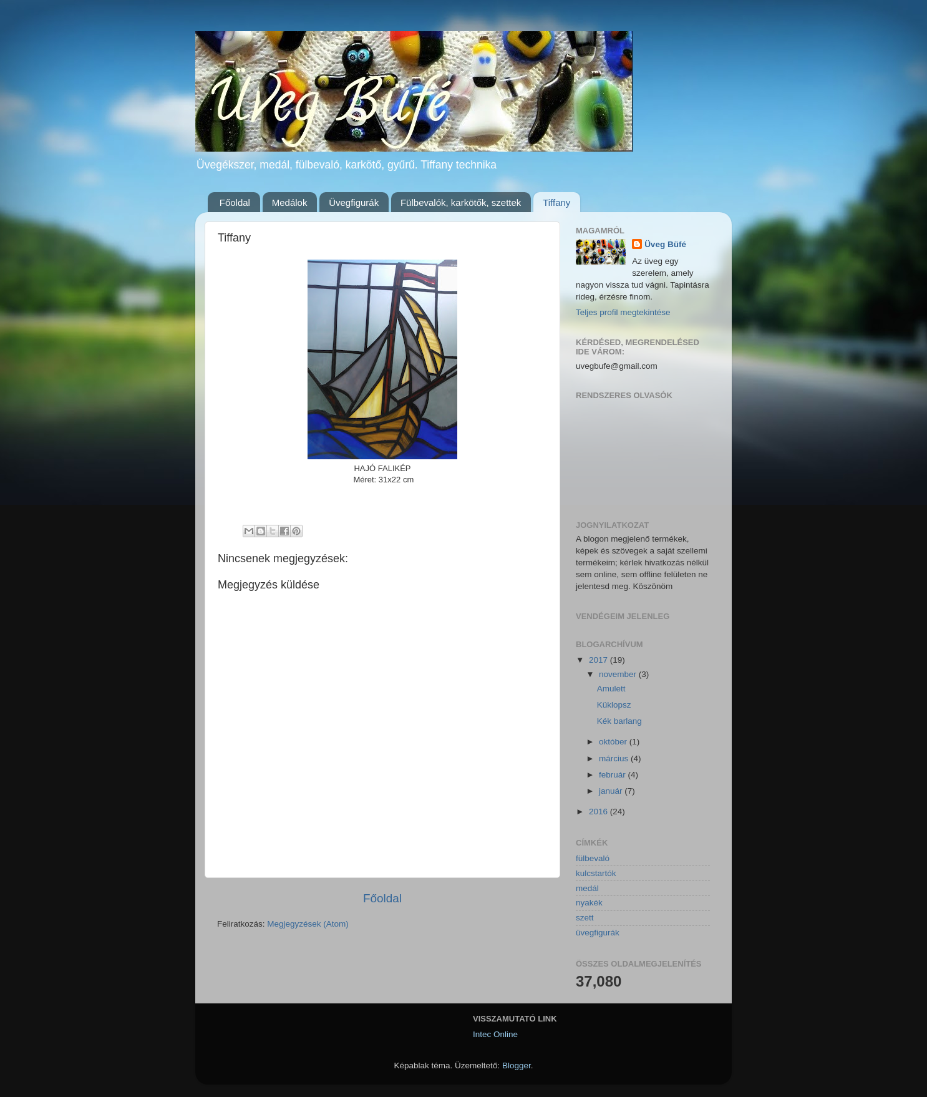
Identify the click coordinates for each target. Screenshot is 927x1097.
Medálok (290, 202)
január (611, 791)
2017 (599, 660)
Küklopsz (614, 704)
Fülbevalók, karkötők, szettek (460, 202)
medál (587, 888)
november (619, 674)
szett (585, 917)
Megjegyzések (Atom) (308, 924)
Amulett (611, 688)
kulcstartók (596, 873)
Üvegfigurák (354, 202)
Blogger (516, 1065)
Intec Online (495, 1034)
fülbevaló (592, 858)
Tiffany (556, 202)
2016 (599, 811)
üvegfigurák (597, 932)
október (614, 741)
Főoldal (235, 202)
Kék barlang (619, 721)
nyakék (589, 902)
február (613, 774)
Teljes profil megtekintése (623, 312)
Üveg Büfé (665, 244)
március (615, 758)
